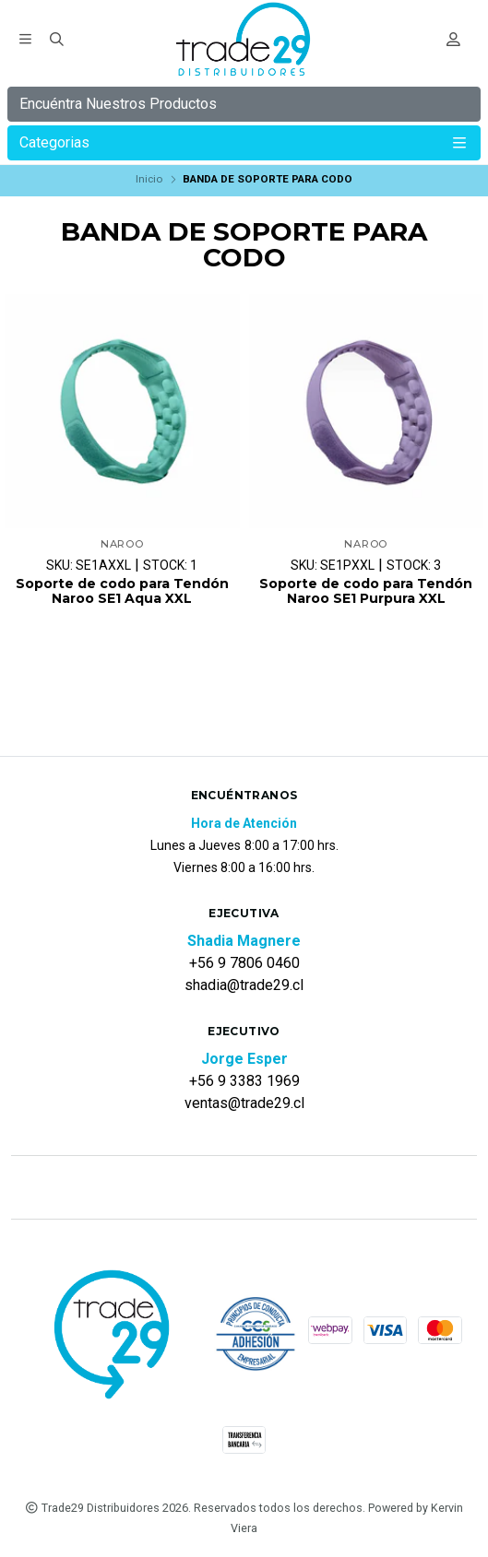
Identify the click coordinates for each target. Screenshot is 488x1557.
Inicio (149, 178)
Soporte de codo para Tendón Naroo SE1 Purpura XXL (365, 591)
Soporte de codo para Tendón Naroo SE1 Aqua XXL (122, 591)
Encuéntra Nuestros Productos (118, 103)
